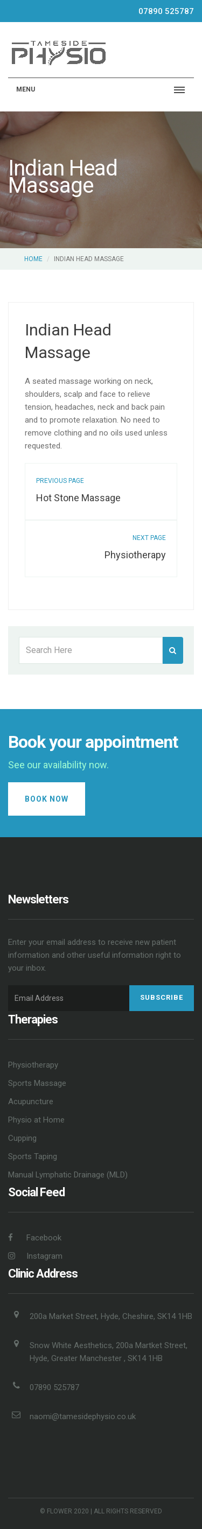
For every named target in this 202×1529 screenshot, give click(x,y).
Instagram (35, 1256)
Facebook (34, 1238)
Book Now (46, 799)
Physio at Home (36, 1120)
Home (33, 259)
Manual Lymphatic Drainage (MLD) (68, 1175)
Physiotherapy (135, 554)
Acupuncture (30, 1101)
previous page (60, 481)
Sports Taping (32, 1156)
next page (149, 538)
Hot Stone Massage (78, 497)
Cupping (22, 1138)
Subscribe (161, 997)
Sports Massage (37, 1083)
